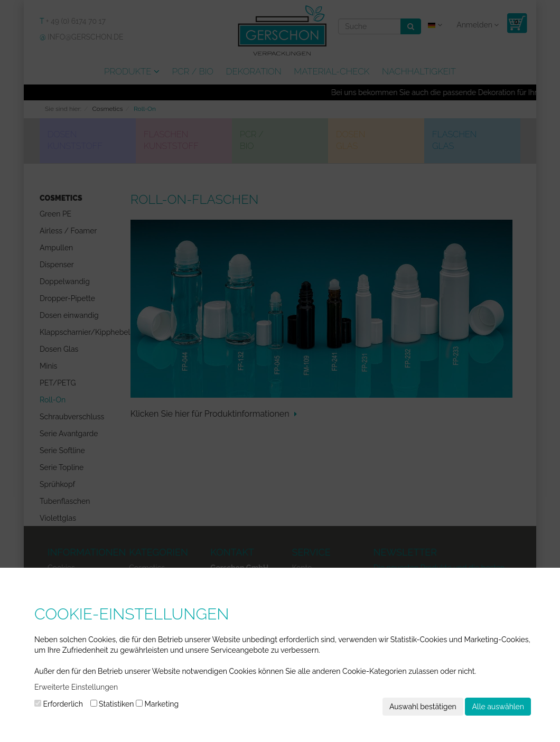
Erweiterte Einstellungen (76, 687)
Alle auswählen (498, 706)
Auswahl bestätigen (422, 706)
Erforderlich (58, 704)
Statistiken (112, 704)
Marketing (157, 704)
